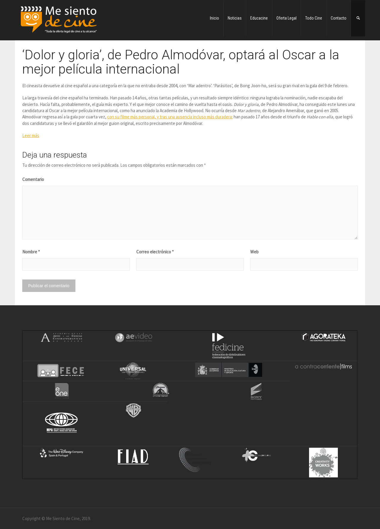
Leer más (30, 135)
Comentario (33, 179)
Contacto (338, 18)
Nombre (31, 252)
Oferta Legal (286, 18)
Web (254, 252)
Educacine (259, 18)
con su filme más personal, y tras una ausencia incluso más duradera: (170, 117)
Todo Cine (313, 18)
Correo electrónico (155, 252)
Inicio (214, 18)
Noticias (235, 18)
